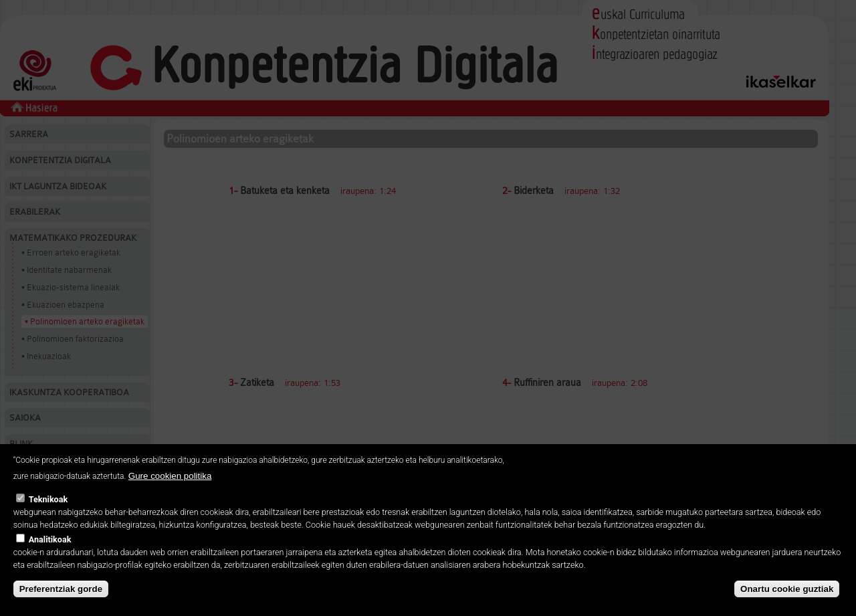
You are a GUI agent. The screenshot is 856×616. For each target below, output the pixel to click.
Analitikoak (50, 539)
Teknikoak (48, 499)
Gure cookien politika (169, 476)
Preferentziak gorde (60, 589)
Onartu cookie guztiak (786, 589)
